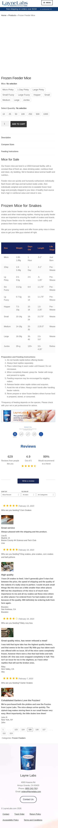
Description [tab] (6, 138)
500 (37, 114)
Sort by (4, 492)
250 (30, 114)
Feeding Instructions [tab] (9, 151)
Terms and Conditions (33, 820)
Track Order (19, 814)
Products (12, 15)
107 (44, 730)
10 (4, 114)
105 (30, 730)
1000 (45, 114)
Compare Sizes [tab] (7, 144)
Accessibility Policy (11, 820)
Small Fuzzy (8, 95)
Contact (6, 814)
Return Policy (35, 814)
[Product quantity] (5, 123)
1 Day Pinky (23, 89)
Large (16, 100)
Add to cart (18, 124)
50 (16, 114)
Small (47, 95)
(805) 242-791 (31, 788)
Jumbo (26, 100)
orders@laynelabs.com (31, 792)
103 (16, 730)
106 (37, 730)
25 (10, 114)
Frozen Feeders (18, 738)
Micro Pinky (8, 89)
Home (3, 15)
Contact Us (28, 799)
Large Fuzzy (24, 95)
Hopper (37, 95)
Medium (6, 100)
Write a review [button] (28, 481)
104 (23, 730)
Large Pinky (38, 89)
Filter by (24, 492)
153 (11, 733)
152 (4, 733)
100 (23, 114)
